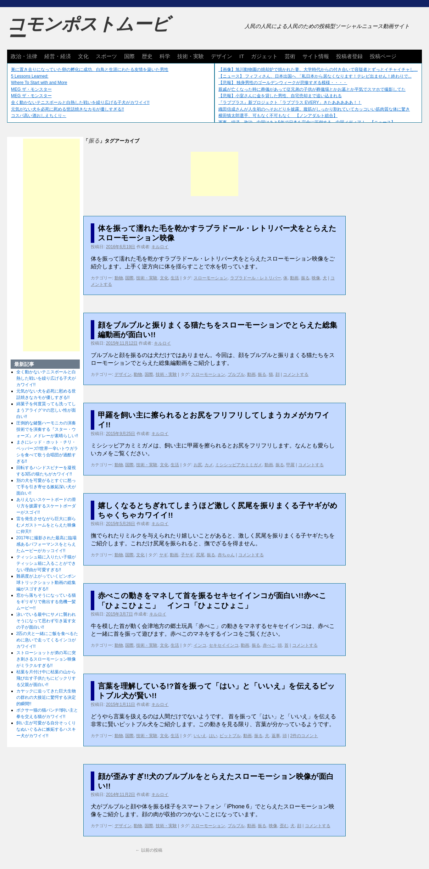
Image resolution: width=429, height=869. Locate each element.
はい (213, 735)
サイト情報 (315, 56)
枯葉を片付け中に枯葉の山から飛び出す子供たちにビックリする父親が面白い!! (46, 678)
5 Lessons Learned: (29, 76)
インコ (200, 645)
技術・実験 (190, 56)
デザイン (221, 56)
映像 (316, 277)
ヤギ (163, 554)
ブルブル (236, 374)
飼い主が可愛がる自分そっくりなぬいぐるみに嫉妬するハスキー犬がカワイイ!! (46, 729)
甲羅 (290, 464)
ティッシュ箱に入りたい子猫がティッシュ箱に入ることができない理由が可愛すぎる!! (46, 563)
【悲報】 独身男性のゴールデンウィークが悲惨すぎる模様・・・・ (282, 82)
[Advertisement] (214, 174)
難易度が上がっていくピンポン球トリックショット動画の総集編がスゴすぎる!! (46, 582)
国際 (129, 56)
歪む (284, 825)
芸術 (290, 56)
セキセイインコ (224, 645)
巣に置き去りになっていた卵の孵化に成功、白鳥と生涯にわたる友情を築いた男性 (89, 69)
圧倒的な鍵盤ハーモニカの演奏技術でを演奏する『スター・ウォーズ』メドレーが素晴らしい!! (47, 429)
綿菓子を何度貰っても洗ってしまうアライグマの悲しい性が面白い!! (46, 410)
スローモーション (211, 277)
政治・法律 (24, 56)
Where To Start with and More (39, 82)
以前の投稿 (148, 850)
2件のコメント (304, 735)
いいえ (200, 735)
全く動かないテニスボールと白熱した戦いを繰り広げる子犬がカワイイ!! (80, 102)
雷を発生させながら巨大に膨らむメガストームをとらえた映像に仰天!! (46, 525)
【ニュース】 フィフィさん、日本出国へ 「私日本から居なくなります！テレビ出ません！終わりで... (315, 76)
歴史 (147, 56)
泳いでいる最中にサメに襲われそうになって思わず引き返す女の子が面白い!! (46, 621)
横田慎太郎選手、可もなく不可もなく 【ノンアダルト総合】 (278, 115)
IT (241, 56)
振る (305, 277)
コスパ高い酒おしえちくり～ (38, 115)
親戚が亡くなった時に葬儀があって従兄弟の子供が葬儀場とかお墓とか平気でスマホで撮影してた (312, 89)
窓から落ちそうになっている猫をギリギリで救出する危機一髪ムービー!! (46, 602)
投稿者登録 (349, 56)
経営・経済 (57, 56)
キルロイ (159, 246)
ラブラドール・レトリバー (255, 277)
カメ (209, 464)
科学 (165, 56)
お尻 (198, 464)
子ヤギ (187, 554)
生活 (175, 277)
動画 (294, 277)
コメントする (295, 374)
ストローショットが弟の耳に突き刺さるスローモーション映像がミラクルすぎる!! (46, 659)
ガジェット (264, 56)
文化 (83, 56)
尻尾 (200, 554)
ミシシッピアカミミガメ (238, 464)
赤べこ (269, 645)
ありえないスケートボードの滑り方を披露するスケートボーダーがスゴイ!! (46, 506)
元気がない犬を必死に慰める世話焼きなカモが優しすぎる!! (67, 109)
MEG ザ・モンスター (31, 89)
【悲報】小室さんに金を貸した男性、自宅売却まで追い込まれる (280, 95)
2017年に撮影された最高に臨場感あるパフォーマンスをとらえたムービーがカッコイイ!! (46, 544)
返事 (276, 735)
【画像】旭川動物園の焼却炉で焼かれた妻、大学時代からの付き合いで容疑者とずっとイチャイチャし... (318, 69)
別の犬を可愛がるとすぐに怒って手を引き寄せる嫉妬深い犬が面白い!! (46, 487)
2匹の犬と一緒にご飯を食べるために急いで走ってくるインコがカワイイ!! (47, 640)
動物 (119, 277)
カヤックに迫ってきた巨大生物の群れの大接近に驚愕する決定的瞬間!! (46, 697)
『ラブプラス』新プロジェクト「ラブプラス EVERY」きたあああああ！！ (290, 102)
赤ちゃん (226, 554)
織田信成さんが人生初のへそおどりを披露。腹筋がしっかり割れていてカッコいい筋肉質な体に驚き (314, 109)
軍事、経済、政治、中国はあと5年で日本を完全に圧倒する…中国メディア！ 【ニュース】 (306, 122)
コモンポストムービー (88, 30)
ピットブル (230, 735)
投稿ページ (383, 56)
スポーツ (106, 56)
